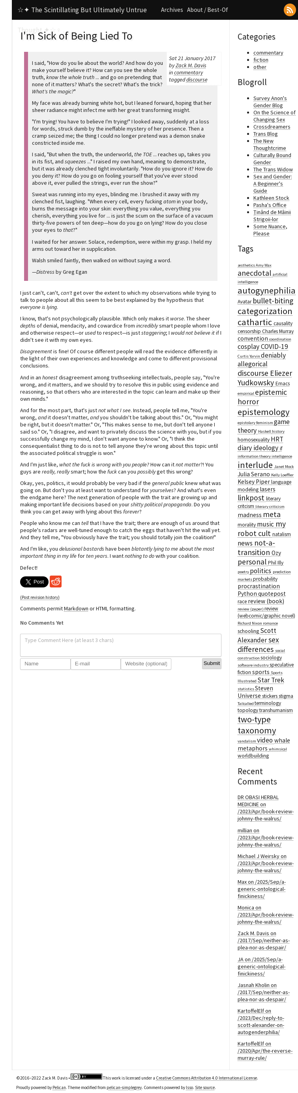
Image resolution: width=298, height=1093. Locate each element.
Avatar (245, 301)
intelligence (282, 456)
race (243, 601)
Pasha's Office (270, 204)
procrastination (259, 586)
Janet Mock (284, 466)
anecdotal (255, 273)
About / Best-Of (207, 9)
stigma (286, 696)
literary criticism (270, 506)
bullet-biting (273, 300)
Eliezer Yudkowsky (265, 377)
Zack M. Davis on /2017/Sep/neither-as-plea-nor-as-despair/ (264, 940)
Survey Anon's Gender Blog (270, 102)
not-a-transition (256, 547)
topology (248, 710)
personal (253, 561)
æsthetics (247, 265)
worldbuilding (253, 755)
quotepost (272, 593)
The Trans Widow (273, 169)
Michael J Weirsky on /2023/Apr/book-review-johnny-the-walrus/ (266, 863)
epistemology (263, 411)
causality (283, 323)
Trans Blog (265, 133)
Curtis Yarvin (249, 356)
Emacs (283, 383)
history (278, 431)
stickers (270, 696)
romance (270, 623)
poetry (244, 571)
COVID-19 (274, 346)
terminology (268, 703)
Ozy (276, 553)
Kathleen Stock (271, 197)
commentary (188, 72)
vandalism (247, 741)
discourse (197, 79)
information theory (255, 456)
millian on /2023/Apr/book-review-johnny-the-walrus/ (266, 837)
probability (265, 579)
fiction (260, 59)
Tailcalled (246, 703)
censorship (250, 331)
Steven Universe (255, 691)
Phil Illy (275, 562)
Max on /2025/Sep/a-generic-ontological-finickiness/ (262, 889)
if (281, 448)
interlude (256, 464)
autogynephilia (267, 290)
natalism (281, 534)
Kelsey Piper (254, 481)
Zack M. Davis (191, 65)
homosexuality (254, 439)
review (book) (266, 601)
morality (247, 524)
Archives (172, 9)
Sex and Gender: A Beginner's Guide (272, 183)
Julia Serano (254, 474)
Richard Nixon (250, 623)
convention (253, 338)
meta (272, 514)
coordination (280, 339)
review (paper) (251, 609)
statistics (246, 688)
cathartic (256, 322)
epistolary (247, 422)
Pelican (59, 1087)
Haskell (265, 431)
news (246, 543)
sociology (271, 657)
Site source (205, 1087)
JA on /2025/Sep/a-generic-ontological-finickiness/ (261, 966)
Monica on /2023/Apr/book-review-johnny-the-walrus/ (266, 914)
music (266, 524)
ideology (266, 447)
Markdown (76, 608)
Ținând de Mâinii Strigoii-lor (272, 215)
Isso (189, 1087)
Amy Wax (264, 265)
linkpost (252, 497)
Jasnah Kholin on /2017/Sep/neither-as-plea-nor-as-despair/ (264, 992)
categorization (265, 310)
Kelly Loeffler (282, 474)
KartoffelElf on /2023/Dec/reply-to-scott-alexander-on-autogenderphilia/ (261, 1021)
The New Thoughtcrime (269, 144)
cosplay (249, 346)
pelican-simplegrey (124, 1087)
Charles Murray (278, 331)
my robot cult (262, 528)
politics (261, 570)
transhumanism (276, 710)
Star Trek (270, 680)
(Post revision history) (40, 597)
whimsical (278, 749)
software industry (254, 665)
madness (250, 515)
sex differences (258, 644)
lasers (268, 489)
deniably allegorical (262, 359)
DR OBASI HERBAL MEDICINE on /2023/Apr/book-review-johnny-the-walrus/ (266, 808)
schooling (249, 631)
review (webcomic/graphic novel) (266, 612)
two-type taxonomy (257, 725)
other (259, 66)
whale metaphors (264, 744)
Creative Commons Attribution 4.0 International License (206, 1078)
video (265, 740)
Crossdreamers (272, 126)
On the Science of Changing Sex (274, 116)
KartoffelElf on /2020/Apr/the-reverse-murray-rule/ (265, 1050)
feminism (265, 422)
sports (261, 672)
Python (248, 593)
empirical (246, 393)
